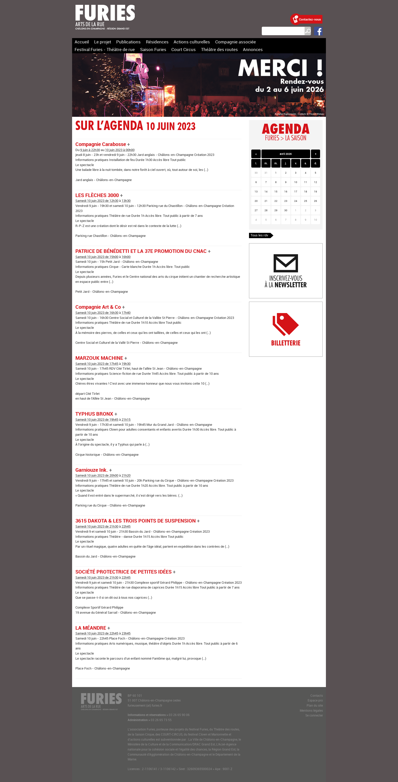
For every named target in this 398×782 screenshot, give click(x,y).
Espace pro (315, 700)
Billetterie (256, 304)
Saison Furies (153, 49)
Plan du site (315, 705)
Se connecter (314, 715)
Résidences (157, 42)
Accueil (82, 42)
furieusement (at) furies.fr (145, 705)
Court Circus (183, 49)
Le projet (102, 42)
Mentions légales (311, 710)
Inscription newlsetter (265, 245)
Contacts (316, 695)
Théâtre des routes (219, 49)
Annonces (253, 49)
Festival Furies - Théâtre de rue (105, 49)
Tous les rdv (259, 235)
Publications (128, 42)
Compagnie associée (235, 42)
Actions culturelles (192, 42)
